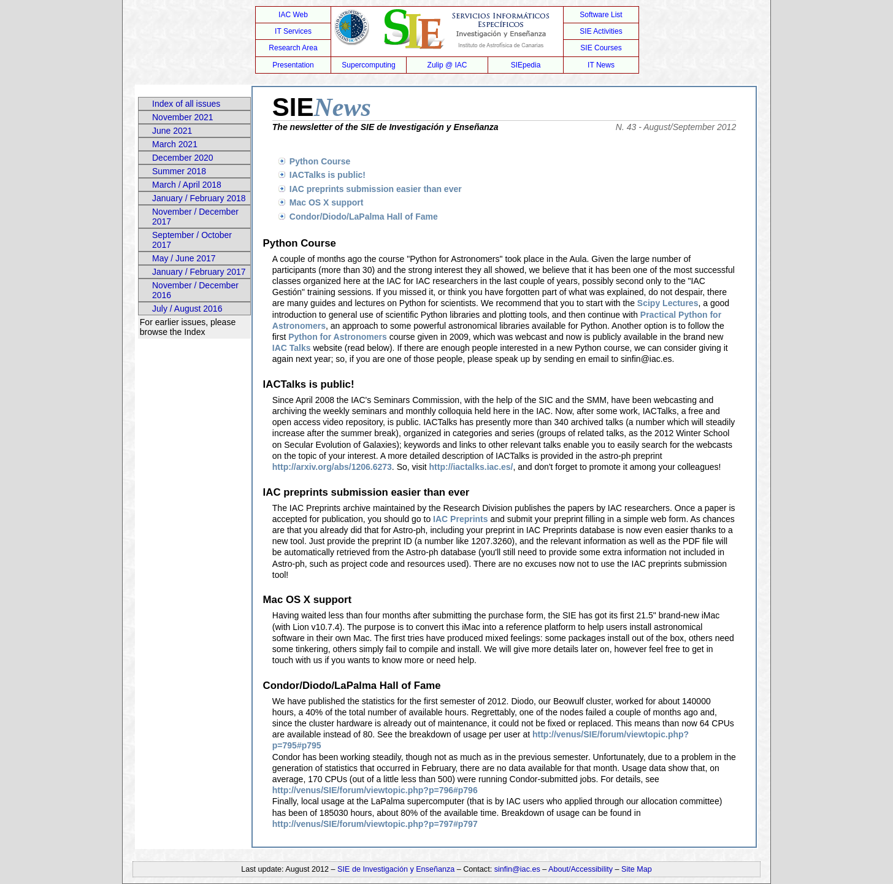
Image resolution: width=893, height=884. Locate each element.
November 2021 (182, 117)
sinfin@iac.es (517, 869)
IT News (601, 65)
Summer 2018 (179, 171)
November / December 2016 (195, 290)
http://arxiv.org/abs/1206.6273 (332, 467)
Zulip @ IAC (447, 65)
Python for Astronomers (337, 337)
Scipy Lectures (668, 303)
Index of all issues (186, 104)
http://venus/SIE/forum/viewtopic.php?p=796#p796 (375, 790)
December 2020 (182, 158)
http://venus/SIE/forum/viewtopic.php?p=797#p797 (375, 824)
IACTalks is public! (327, 175)
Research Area (293, 48)
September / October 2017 (192, 240)
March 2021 (174, 144)
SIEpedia (526, 65)
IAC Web (293, 14)
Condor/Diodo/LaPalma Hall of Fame (363, 216)
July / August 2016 (187, 308)
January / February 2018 (199, 198)
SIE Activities (601, 31)
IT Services (293, 31)
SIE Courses (600, 48)
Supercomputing (368, 65)
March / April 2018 (186, 185)
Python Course (320, 161)
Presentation (292, 65)
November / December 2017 (195, 216)
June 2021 (172, 131)
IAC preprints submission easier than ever (375, 189)
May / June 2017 (184, 258)
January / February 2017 (199, 272)
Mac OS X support (326, 202)
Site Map (636, 869)
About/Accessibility (581, 869)
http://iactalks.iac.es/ (471, 467)
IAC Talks (291, 348)
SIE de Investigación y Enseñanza (395, 869)
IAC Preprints (460, 519)
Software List (601, 14)
